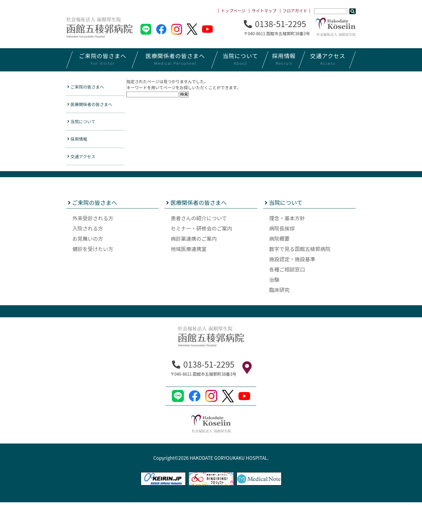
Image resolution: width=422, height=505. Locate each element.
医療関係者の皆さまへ (92, 105)
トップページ (233, 11)
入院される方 (87, 230)
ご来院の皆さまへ (88, 87)
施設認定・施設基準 (292, 261)
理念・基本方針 (287, 220)
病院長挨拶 (282, 230)
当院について (83, 123)
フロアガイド (295, 11)
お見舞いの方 (87, 241)
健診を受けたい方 (92, 251)
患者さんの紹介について (199, 220)
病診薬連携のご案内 (194, 241)
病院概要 (279, 241)
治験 (274, 282)
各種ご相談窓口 (287, 271)
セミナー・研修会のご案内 (201, 230)
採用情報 (78, 140)
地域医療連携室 (188, 251)
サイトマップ (264, 11)
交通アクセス (83, 158)
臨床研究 (279, 292)
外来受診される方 (92, 220)
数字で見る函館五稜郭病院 (300, 251)
